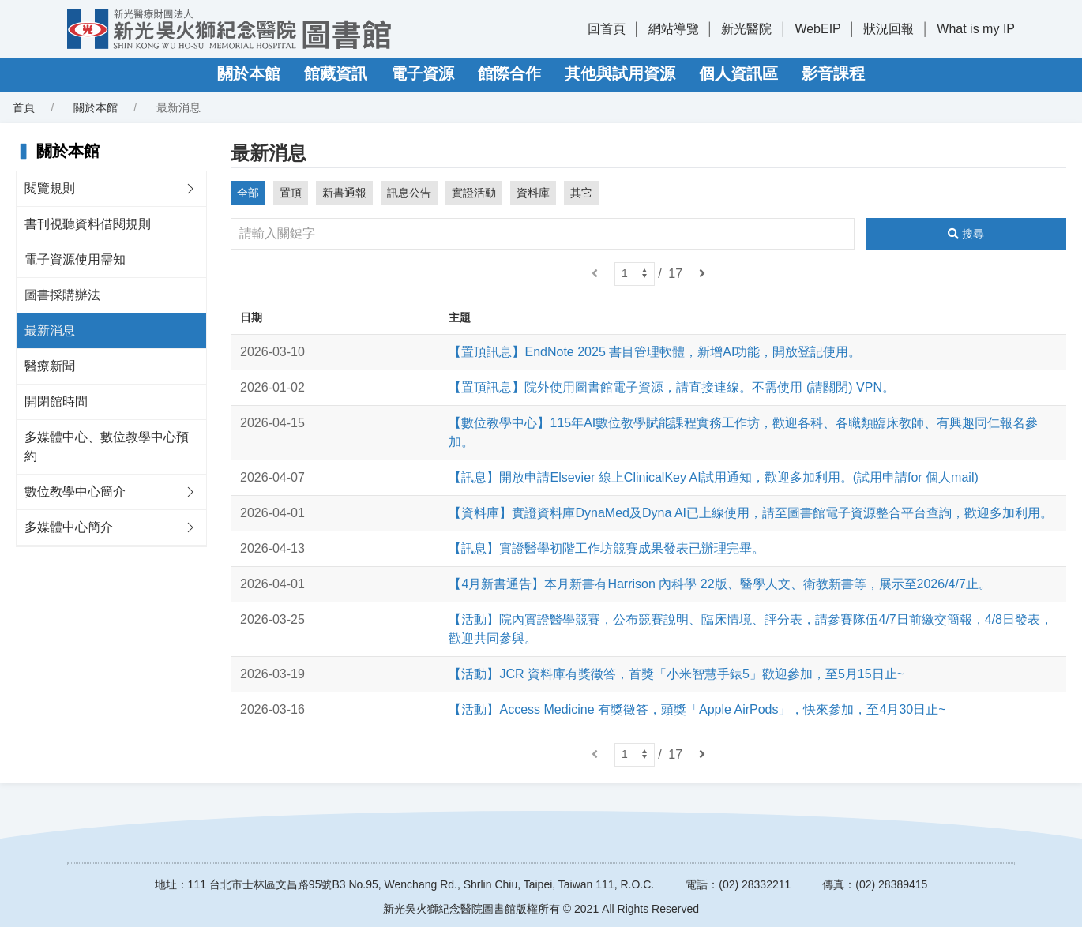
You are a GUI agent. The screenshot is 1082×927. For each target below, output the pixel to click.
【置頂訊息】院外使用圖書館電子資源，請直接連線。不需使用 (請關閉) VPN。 (671, 387)
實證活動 (474, 192)
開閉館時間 (56, 401)
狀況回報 (888, 29)
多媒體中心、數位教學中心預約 (106, 446)
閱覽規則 (49, 188)
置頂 (291, 192)
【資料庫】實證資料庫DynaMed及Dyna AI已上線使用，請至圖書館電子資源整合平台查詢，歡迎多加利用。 (751, 513)
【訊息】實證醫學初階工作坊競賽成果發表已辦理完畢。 (607, 548)
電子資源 (422, 73)
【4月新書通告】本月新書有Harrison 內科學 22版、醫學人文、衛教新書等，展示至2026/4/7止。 (719, 584)
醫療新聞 (49, 366)
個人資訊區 (738, 73)
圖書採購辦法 (62, 295)
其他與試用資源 (620, 73)
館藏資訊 (335, 73)
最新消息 (49, 330)
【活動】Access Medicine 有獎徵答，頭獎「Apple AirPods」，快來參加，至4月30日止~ (697, 709)
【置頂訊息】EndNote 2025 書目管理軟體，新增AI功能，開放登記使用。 (655, 351)
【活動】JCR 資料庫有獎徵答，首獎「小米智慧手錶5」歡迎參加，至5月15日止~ (676, 674)
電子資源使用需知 (75, 259)
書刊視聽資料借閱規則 (87, 224)
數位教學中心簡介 (75, 491)
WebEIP (817, 29)
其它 (581, 192)
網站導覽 (673, 29)
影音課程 (833, 73)
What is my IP (976, 29)
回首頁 (607, 29)
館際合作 (509, 73)
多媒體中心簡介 (68, 527)
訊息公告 (409, 192)
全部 (248, 192)
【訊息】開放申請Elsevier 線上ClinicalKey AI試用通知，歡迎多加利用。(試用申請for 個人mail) (713, 477)
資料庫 (533, 192)
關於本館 (248, 73)
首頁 (24, 107)
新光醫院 (746, 29)
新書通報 (344, 192)
